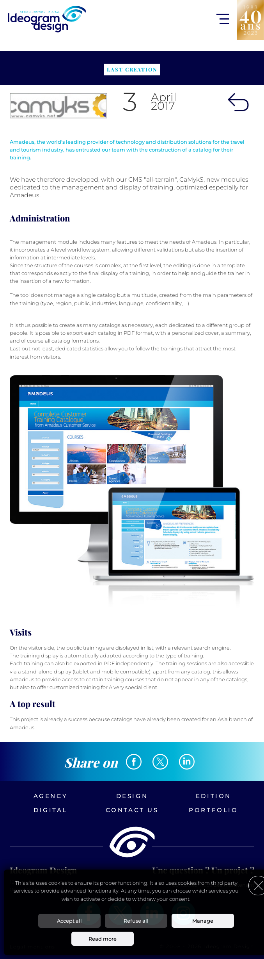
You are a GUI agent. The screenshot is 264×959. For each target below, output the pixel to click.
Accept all (69, 921)
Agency (51, 796)
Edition (213, 796)
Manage (202, 921)
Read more (103, 939)
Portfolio (213, 810)
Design (132, 796)
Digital (50, 810)
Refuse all (136, 921)
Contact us (132, 810)
